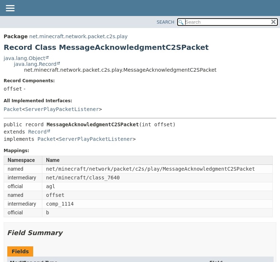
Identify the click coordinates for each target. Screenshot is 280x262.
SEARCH (166, 22)
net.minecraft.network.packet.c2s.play (78, 36)
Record (37, 132)
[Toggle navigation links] (10, 9)
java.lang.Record (35, 64)
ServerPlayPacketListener (62, 109)
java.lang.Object (24, 58)
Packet (13, 109)
